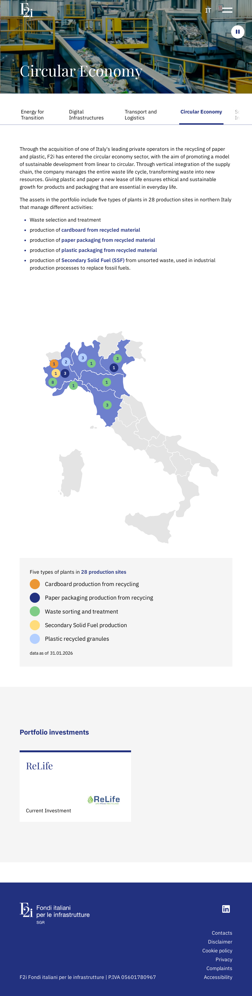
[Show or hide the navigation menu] (227, 10)
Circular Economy (201, 111)
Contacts (222, 933)
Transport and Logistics (141, 114)
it (208, 10)
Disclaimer (220, 941)
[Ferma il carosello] (237, 32)
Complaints (219, 968)
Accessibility (218, 977)
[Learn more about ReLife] (75, 786)
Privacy (224, 959)
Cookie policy (217, 950)
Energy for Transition (32, 114)
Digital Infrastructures (86, 114)
